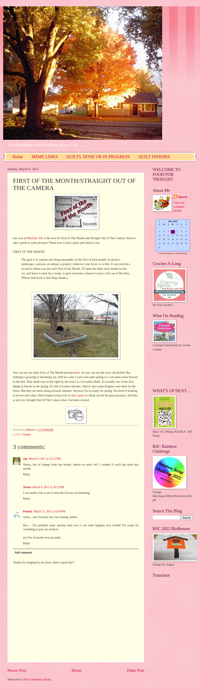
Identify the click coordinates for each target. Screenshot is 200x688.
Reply (26, 474)
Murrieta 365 (35, 238)
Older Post (135, 670)
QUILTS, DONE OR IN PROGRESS (98, 156)
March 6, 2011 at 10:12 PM (48, 487)
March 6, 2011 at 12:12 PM (44, 458)
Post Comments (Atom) (37, 679)
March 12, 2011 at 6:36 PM (49, 511)
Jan (25, 458)
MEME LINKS (45, 156)
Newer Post (16, 670)
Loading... (173, 235)
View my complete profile (179, 207)
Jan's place (77, 395)
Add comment (23, 552)
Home (17, 156)
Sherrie (182, 197)
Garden (26, 434)
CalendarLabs (181, 253)
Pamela (27, 511)
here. (77, 372)
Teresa (27, 487)
